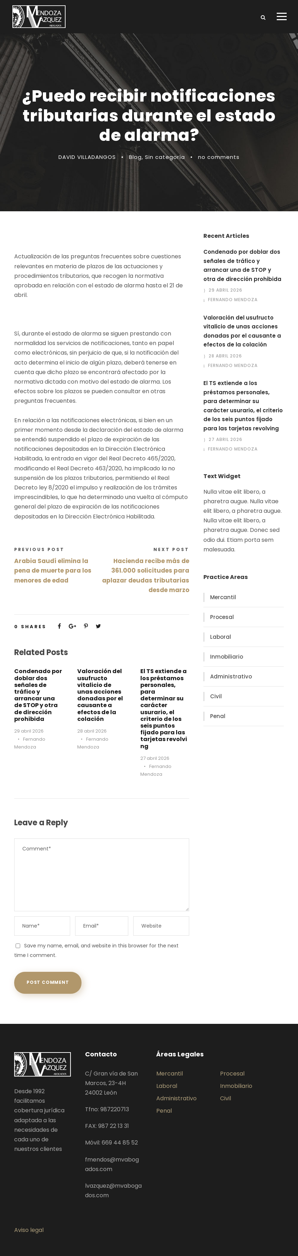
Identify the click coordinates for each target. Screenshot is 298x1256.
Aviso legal (29, 1230)
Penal (217, 716)
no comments (219, 157)
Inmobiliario (226, 656)
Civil (216, 696)
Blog (135, 157)
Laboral (220, 637)
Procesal (222, 617)
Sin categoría (165, 157)
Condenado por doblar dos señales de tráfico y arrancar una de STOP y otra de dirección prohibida (38, 695)
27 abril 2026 (154, 758)
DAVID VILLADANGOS (87, 157)
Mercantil (223, 597)
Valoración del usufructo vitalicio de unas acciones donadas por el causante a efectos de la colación (100, 695)
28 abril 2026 (92, 731)
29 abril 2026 (29, 731)
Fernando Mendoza (233, 300)
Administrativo (231, 676)
